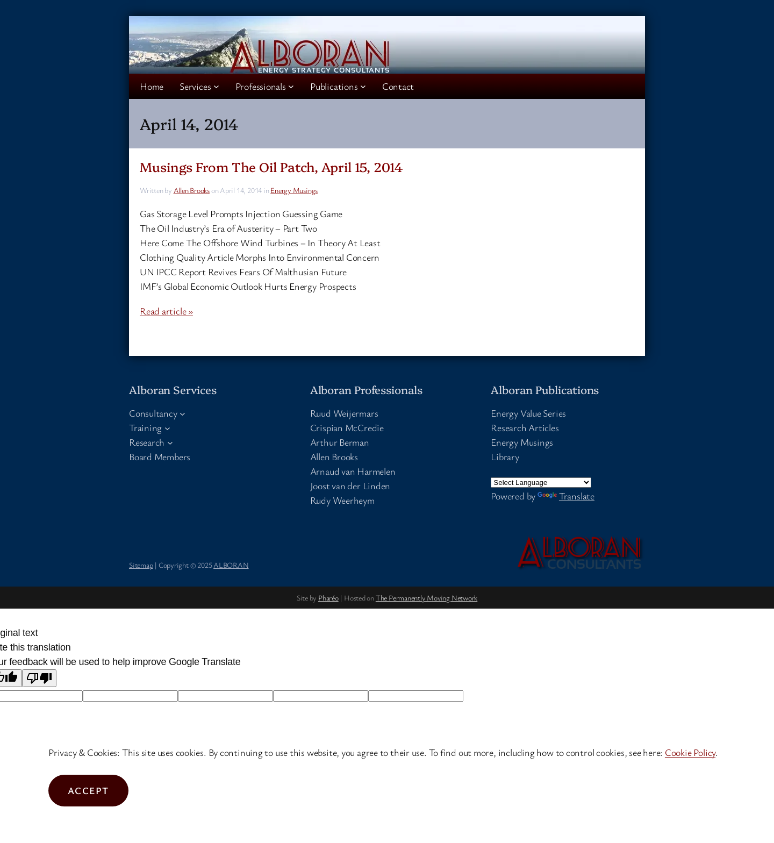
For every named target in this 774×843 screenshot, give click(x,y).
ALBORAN (230, 565)
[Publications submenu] (363, 86)
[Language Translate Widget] (541, 482)
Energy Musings (294, 190)
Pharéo (328, 597)
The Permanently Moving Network (426, 597)
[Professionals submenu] (291, 86)
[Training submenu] (167, 428)
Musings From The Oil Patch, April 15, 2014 (271, 166)
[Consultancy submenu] (182, 413)
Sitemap (141, 565)
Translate (566, 495)
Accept (88, 790)
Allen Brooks (192, 190)
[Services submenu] (216, 86)
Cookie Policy (690, 752)
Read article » (166, 310)
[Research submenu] (170, 442)
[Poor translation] (39, 678)
